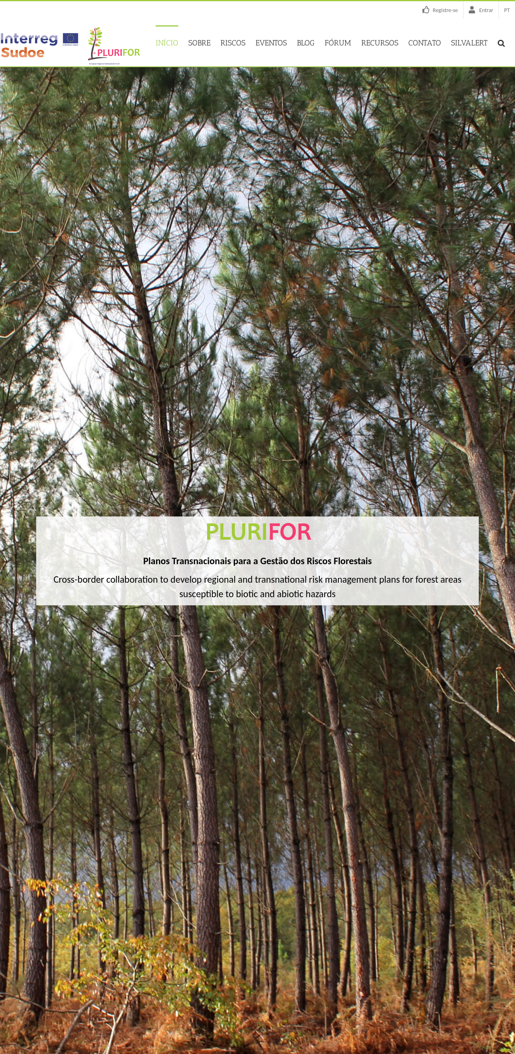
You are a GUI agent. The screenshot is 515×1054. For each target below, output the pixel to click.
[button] (501, 42)
